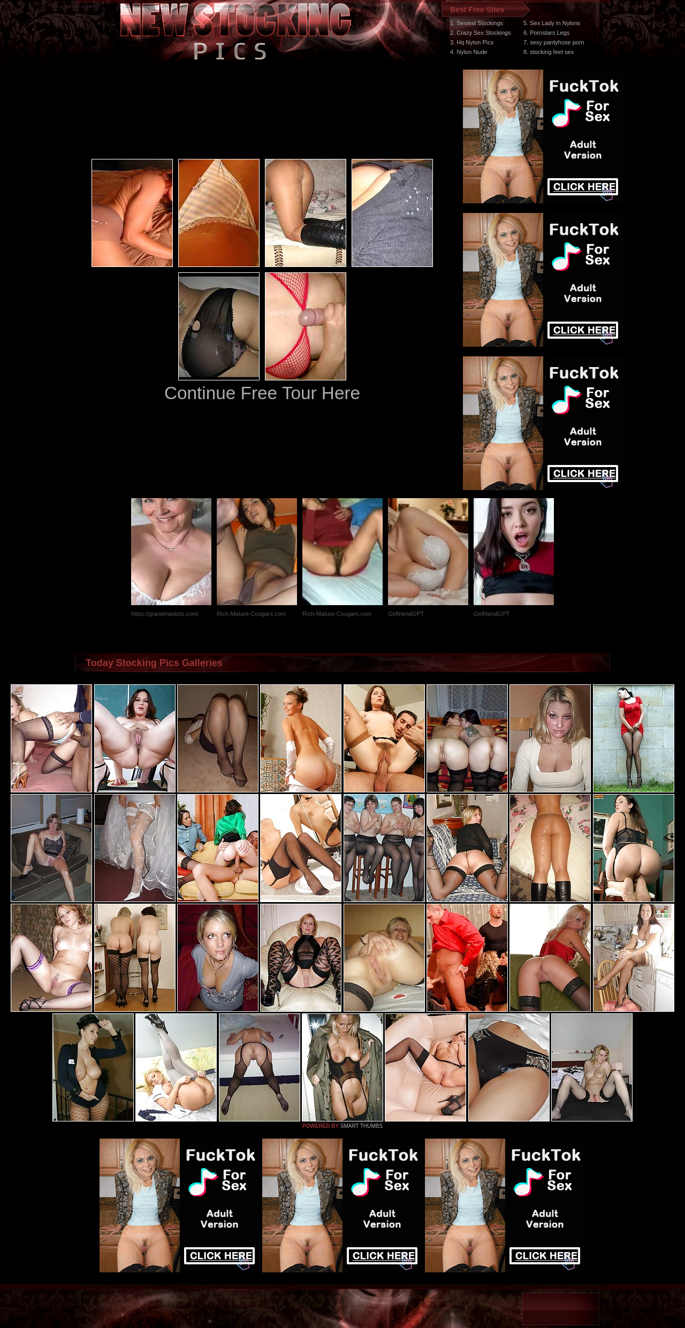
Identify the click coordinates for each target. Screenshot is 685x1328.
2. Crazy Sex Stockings (480, 32)
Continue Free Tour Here (262, 393)
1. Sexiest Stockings (476, 23)
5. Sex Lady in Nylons (551, 23)
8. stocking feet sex (548, 52)
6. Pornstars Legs (546, 32)
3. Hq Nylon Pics (471, 42)
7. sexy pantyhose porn (553, 42)
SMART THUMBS (361, 1126)
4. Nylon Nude (469, 52)
